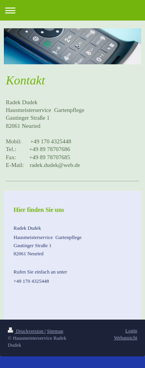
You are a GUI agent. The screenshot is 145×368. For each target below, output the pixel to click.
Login (131, 331)
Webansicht (125, 337)
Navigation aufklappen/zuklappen (72, 10)
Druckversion (26, 331)
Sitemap (55, 331)
